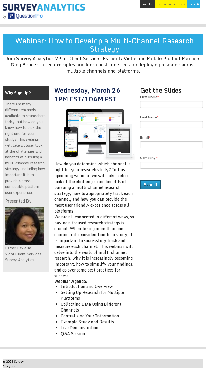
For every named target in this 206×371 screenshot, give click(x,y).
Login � (194, 4)
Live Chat (147, 4)
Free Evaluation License (171, 4)
